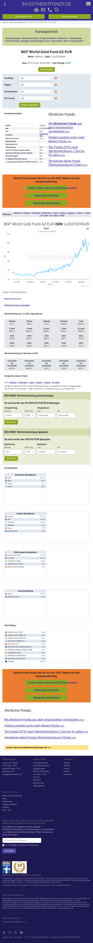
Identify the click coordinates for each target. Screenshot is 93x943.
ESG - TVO (6, 810)
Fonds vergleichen (29, 105)
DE (46, 3)
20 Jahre (54, 215)
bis (58, 411)
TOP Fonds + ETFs (9, 766)
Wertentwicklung (30, 38)
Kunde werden (69, 16)
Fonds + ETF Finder (10, 763)
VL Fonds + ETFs (39, 774)
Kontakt (67, 771)
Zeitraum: (6, 214)
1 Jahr (55, 213)
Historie (67, 766)
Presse (66, 769)
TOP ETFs (37, 780)
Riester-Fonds (38, 783)
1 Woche (17, 213)
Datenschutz (7, 801)
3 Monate (36, 213)
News (66, 41)
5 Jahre (79, 213)
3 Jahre (70, 213)
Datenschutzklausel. (29, 845)
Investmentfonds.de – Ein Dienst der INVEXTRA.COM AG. (56, 937)
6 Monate (46, 213)
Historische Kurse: (12, 299)
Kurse (47, 41)
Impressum (68, 774)
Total (62, 215)
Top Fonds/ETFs (23, 16)
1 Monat (26, 213)
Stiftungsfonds (39, 786)
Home (4, 22)
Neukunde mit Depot (46, 195)
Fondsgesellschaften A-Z (12, 774)
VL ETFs (36, 777)
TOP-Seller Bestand (41, 766)
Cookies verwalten (9, 804)
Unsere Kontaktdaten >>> (14, 922)
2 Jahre (62, 213)
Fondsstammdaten (48, 38)
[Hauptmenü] (88, 3)
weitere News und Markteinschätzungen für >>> (28, 747)
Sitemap (5, 807)
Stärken (67, 763)
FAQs (4, 799)
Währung (28, 411)
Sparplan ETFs (8, 771)
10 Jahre (45, 215)
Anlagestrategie (12, 38)
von (39, 411)
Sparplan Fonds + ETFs (11, 769)
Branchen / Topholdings (69, 38)
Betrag (7, 411)
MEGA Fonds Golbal (41, 771)
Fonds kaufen (76, 41)
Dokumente (56, 41)
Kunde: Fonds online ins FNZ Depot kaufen (52, 188)
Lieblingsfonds (39, 769)
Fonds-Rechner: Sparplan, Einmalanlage (24, 41)
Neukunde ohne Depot (46, 203)
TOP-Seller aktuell (40, 763)
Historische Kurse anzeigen (17, 305)
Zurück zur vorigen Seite (17, 22)
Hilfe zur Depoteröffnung (12, 796)
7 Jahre (87, 213)
